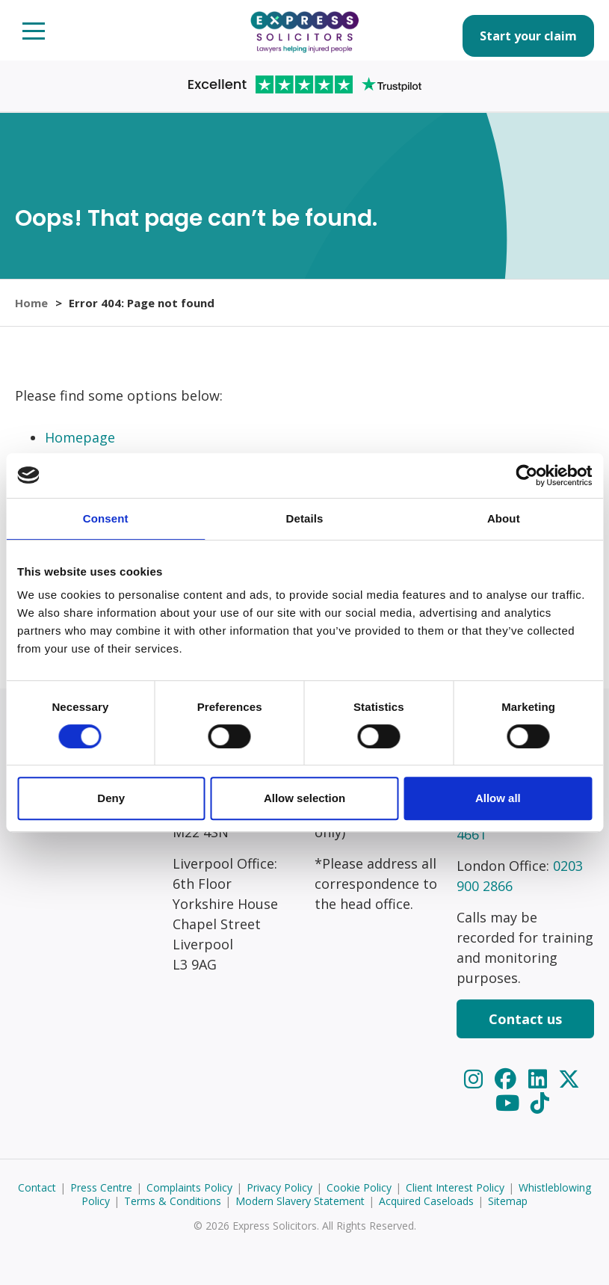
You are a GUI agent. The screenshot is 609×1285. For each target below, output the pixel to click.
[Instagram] (476, 1078)
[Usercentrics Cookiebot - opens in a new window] (526, 475)
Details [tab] (305, 518)
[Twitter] (569, 1078)
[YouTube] (510, 1102)
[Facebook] (508, 1078)
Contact (37, 1187)
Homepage (80, 437)
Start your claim (528, 36)
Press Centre (101, 1187)
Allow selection (304, 798)
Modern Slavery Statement (300, 1201)
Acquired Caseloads (426, 1201)
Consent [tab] (106, 518)
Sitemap (508, 1201)
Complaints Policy (189, 1187)
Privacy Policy (279, 1187)
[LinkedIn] (540, 1078)
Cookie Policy (359, 1187)
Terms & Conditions (172, 1201)
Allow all (498, 798)
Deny (111, 798)
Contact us (525, 1019)
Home (31, 302)
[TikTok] (540, 1102)
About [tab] (503, 518)
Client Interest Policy (455, 1187)
